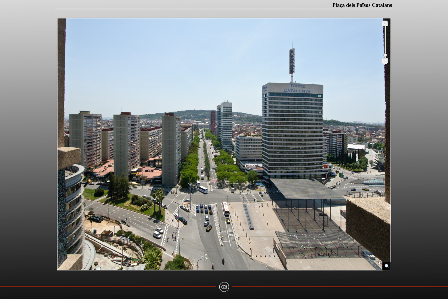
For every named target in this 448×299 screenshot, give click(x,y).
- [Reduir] (384, 61)
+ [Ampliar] (385, 23)
